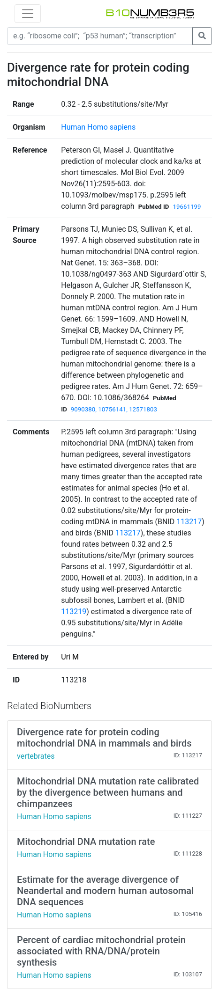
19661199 (187, 206)
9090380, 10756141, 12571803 (114, 409)
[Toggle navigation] (28, 13)
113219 (73, 611)
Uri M (70, 656)
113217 (189, 521)
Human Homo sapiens (98, 127)
